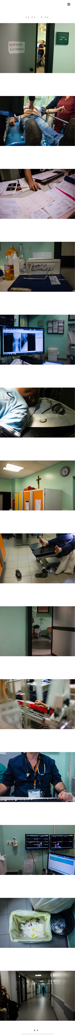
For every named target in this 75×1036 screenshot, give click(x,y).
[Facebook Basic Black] (35, 1030)
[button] (69, 4)
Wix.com (51, 1033)
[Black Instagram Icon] (37, 1030)
